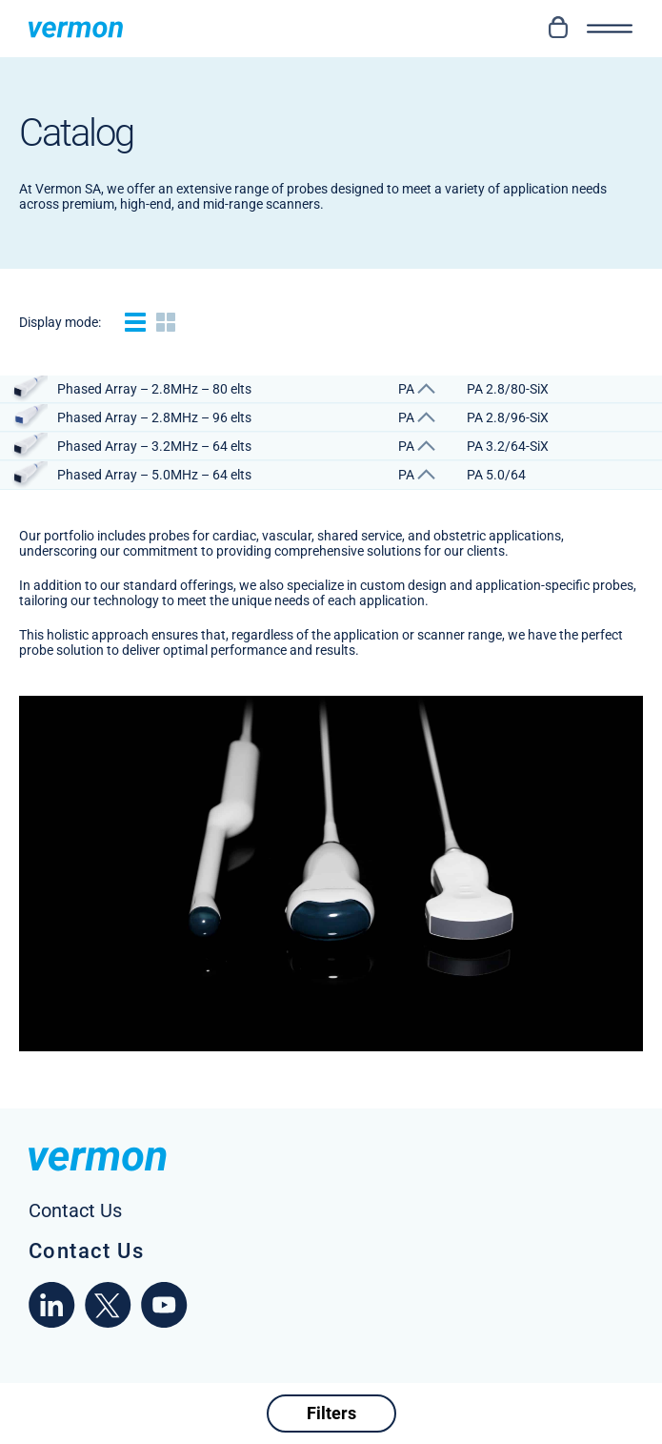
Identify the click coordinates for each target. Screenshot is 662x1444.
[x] (108, 1323)
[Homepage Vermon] (75, 29)
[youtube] (164, 1323)
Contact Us (86, 1251)
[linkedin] (52, 1323)
